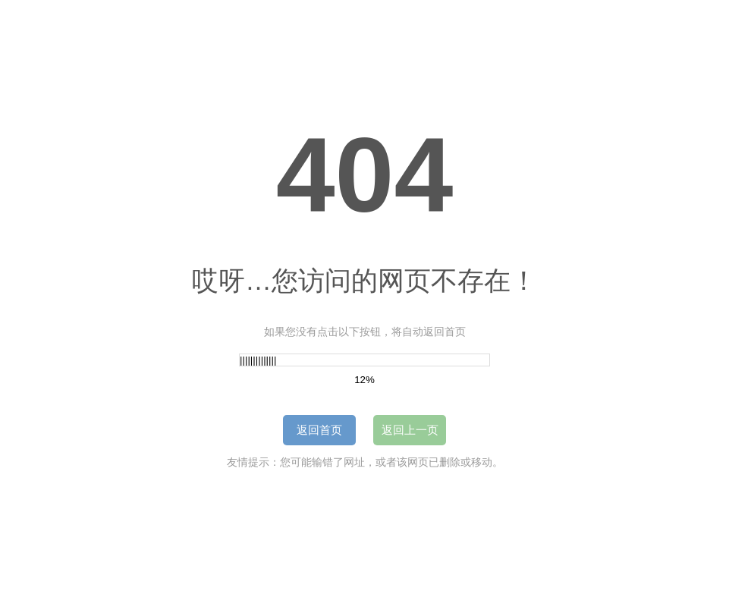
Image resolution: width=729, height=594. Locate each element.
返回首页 (319, 429)
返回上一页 (410, 429)
